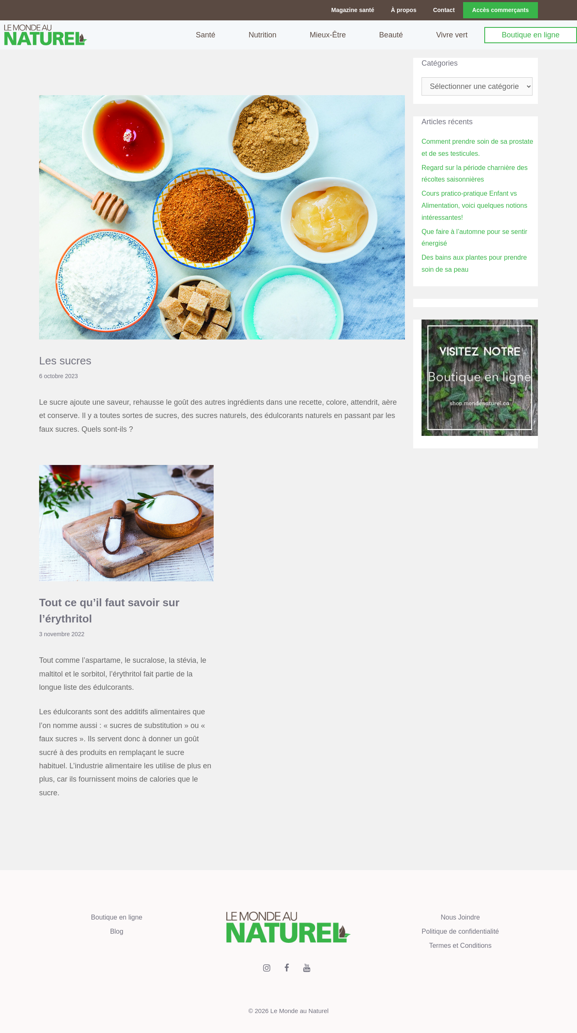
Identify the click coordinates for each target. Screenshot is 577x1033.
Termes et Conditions (460, 945)
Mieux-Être (328, 35)
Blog (116, 931)
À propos (403, 10)
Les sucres (66, 360)
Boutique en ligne (531, 35)
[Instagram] (267, 968)
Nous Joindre (460, 917)
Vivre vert (452, 35)
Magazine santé (352, 10)
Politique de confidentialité (460, 931)
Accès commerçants (500, 10)
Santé (205, 35)
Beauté (391, 35)
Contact (444, 10)
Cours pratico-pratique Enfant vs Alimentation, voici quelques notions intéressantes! (474, 205)
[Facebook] (287, 968)
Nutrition (262, 35)
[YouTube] (306, 968)
